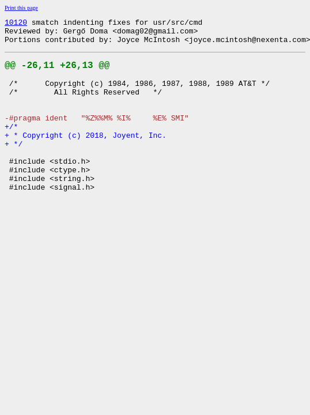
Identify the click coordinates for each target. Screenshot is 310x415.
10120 (16, 23)
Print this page (21, 8)
